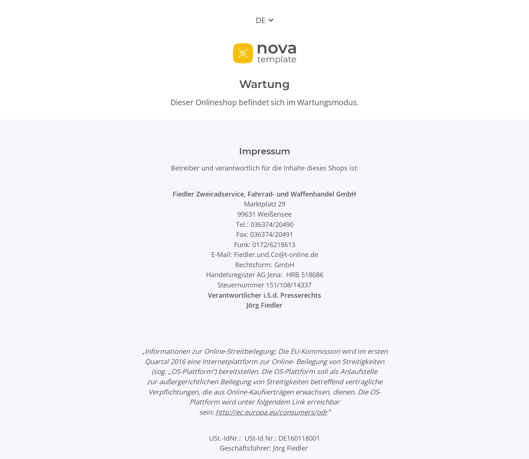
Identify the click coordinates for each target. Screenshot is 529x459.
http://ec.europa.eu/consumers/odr (272, 411)
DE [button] (261, 20)
